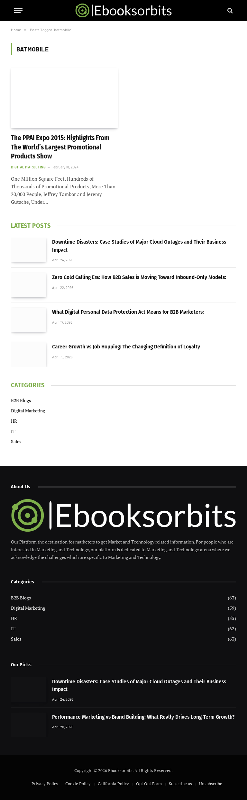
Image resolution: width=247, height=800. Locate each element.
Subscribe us (180, 784)
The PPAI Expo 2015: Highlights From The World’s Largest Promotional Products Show (60, 147)
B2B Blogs (21, 400)
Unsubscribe (210, 784)
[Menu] (18, 10)
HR (14, 421)
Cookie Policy (78, 784)
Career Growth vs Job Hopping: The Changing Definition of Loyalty (126, 346)
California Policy (113, 784)
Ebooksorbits (120, 770)
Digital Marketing (28, 167)
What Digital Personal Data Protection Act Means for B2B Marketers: (128, 312)
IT (13, 431)
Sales (16, 441)
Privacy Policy (45, 784)
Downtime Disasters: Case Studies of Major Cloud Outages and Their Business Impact (139, 245)
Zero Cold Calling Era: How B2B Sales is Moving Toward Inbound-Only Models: (139, 277)
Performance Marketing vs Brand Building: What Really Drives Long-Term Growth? (143, 717)
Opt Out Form (149, 784)
